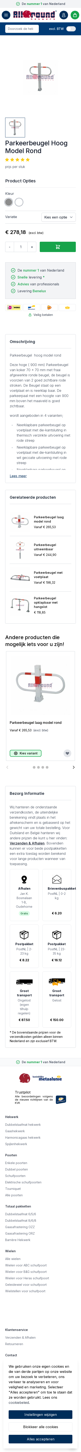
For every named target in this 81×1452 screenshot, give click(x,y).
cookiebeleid (19, 1402)
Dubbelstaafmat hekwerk (23, 1124)
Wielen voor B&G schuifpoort (26, 1272)
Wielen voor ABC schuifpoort (26, 1265)
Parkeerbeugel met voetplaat (48, 575)
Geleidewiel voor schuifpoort (26, 1284)
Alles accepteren (40, 1439)
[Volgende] (73, 767)
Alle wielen (13, 1259)
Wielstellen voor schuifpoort (25, 1291)
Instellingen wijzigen (40, 1414)
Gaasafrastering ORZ (20, 1233)
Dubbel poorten (16, 1169)
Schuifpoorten (15, 1176)
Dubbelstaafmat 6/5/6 (20, 1214)
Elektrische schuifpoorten (23, 1182)
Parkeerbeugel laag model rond (49, 519)
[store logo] (35, 15)
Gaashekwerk (15, 1131)
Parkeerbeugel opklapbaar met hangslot (46, 602)
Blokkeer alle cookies (40, 1427)
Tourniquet (13, 1189)
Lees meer (18, 476)
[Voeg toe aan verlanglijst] (67, 753)
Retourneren (14, 1344)
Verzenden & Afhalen (27, 843)
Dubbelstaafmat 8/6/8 (20, 1220)
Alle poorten (14, 1195)
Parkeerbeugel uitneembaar (45, 547)
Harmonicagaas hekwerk (23, 1137)
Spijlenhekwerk (16, 1144)
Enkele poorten (16, 1163)
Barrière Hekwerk (17, 1240)
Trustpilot (22, 1092)
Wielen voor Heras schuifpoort (27, 1278)
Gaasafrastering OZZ (20, 1227)
